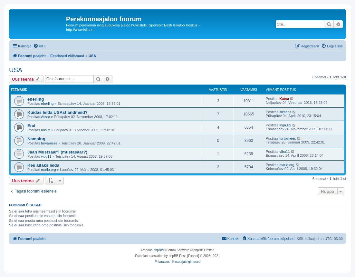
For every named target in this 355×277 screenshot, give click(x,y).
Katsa (284, 99)
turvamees (49, 143)
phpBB (158, 250)
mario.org (48, 170)
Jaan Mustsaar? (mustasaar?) (57, 152)
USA (15, 70)
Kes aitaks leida (43, 165)
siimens (285, 112)
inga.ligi (285, 125)
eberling (35, 99)
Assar (45, 117)
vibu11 (46, 156)
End (31, 125)
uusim (45, 130)
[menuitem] (39, 46)
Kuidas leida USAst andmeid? (57, 112)
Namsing (36, 138)
